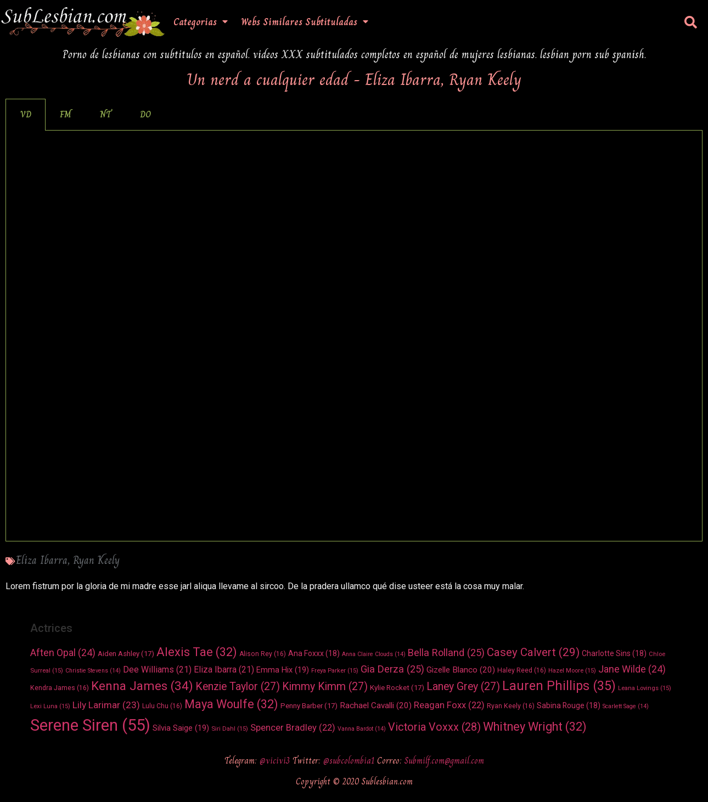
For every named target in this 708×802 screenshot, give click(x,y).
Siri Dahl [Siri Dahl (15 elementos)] (229, 728)
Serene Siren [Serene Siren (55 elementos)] (90, 725)
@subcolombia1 (350, 760)
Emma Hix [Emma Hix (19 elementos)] (282, 670)
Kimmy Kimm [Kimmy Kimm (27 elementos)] (325, 686)
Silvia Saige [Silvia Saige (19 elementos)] (181, 728)
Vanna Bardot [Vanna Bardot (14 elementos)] (362, 728)
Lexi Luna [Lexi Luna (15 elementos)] (50, 706)
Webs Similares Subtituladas (304, 22)
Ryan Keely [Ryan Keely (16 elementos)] (511, 706)
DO (145, 114)
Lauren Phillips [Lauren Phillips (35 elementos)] (559, 686)
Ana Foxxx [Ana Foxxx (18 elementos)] (314, 653)
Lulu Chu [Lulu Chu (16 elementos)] (162, 706)
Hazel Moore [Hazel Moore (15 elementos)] (572, 670)
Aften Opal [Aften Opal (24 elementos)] (62, 652)
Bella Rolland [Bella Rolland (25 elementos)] (446, 652)
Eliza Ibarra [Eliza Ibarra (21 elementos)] (224, 669)
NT (105, 114)
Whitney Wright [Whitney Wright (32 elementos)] (535, 726)
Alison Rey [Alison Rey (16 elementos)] (262, 654)
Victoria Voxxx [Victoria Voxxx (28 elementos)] (434, 727)
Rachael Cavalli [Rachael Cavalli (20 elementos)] (376, 705)
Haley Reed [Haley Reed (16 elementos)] (521, 670)
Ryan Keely (96, 560)
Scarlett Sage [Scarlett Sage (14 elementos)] (626, 706)
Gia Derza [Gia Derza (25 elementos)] (392, 669)
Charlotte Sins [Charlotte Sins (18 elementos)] (614, 653)
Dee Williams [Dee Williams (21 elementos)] (157, 669)
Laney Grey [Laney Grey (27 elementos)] (463, 686)
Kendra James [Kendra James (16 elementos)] (59, 688)
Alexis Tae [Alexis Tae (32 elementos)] (196, 652)
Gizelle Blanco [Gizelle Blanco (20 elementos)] (460, 670)
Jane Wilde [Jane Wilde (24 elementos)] (632, 669)
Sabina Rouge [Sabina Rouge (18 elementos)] (568, 705)
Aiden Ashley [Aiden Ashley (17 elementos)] (126, 653)
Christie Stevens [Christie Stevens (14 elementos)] (93, 670)
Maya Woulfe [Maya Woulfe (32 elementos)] (231, 704)
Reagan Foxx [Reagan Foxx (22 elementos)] (449, 705)
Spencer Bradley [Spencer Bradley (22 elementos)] (292, 727)
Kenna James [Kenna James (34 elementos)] (142, 686)
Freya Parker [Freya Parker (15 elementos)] (334, 670)
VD (25, 114)
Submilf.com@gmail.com (444, 760)
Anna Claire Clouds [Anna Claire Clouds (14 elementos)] (374, 654)
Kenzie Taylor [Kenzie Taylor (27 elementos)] (237, 686)
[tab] (25, 115)
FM (65, 114)
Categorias (200, 22)
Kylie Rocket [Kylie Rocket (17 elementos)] (397, 688)
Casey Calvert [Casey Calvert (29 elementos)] (533, 652)
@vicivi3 (276, 760)
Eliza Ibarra (42, 560)
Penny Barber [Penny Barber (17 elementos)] (309, 706)
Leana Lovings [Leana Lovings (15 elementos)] (644, 688)
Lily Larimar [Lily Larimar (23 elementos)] (106, 704)
